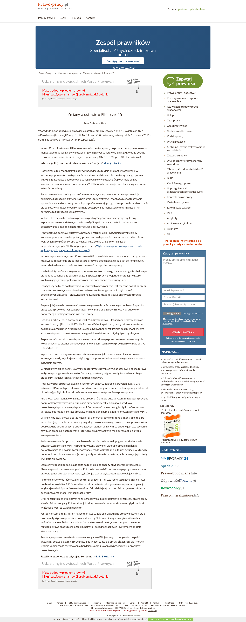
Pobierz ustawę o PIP (171, 439)
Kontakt (90, 17)
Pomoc (60, 603)
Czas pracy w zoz (177, 125)
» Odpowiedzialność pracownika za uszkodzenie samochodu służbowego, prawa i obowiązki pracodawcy (182, 381)
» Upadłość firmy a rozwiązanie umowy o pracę (180, 399)
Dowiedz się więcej (138, 619)
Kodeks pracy (175, 136)
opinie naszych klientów (186, 9)
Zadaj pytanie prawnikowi (123, 61)
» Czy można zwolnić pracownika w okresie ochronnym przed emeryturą (181, 361)
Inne (169, 212)
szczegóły (152, 610)
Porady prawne (46, 17)
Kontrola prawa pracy (179, 196)
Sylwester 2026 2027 (189, 603)
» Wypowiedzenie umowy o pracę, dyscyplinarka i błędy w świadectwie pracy (181, 391)
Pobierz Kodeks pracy (172, 410)
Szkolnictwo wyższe (178, 207)
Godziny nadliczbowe (179, 131)
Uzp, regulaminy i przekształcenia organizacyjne (185, 190)
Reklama (76, 17)
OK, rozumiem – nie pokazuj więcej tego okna (170, 619)
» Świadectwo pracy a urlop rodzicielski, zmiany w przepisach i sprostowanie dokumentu (180, 370)
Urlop (170, 115)
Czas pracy (173, 120)
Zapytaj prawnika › (183, 81)
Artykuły (172, 218)
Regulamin (179, 319)
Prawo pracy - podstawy (181, 92)
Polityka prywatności (77, 603)
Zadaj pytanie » (171, 449)
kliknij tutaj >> (112, 162)
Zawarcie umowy (177, 155)
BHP (170, 177)
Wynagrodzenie (176, 141)
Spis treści (169, 603)
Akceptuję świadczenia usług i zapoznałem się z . (182, 320)
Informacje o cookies (115, 603)
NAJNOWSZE (170, 351)
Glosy (170, 234)
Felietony (172, 228)
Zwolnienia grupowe (179, 183)
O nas (49, 603)
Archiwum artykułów (179, 223)
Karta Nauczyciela (178, 202)
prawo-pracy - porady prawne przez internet (63, 5)
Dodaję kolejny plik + (193, 313)
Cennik (63, 17)
